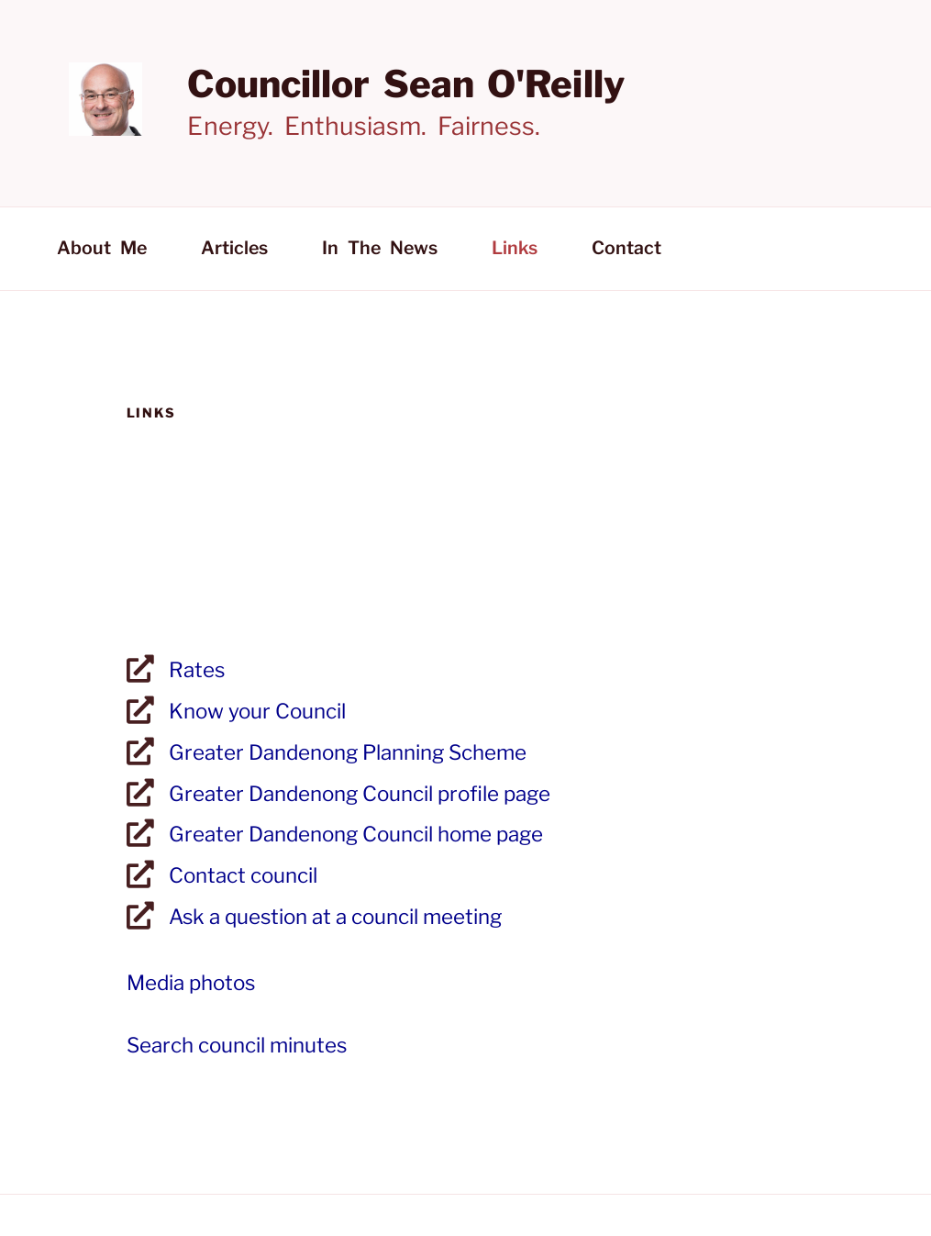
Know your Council (257, 711)
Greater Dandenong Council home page (356, 834)
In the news (380, 248)
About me (102, 248)
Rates (197, 670)
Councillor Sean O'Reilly (405, 83)
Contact (626, 248)
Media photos (191, 983)
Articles (234, 248)
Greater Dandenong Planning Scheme (347, 752)
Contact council (243, 875)
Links (515, 248)
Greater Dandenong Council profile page (359, 794)
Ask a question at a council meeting (335, 917)
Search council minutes (237, 1045)
